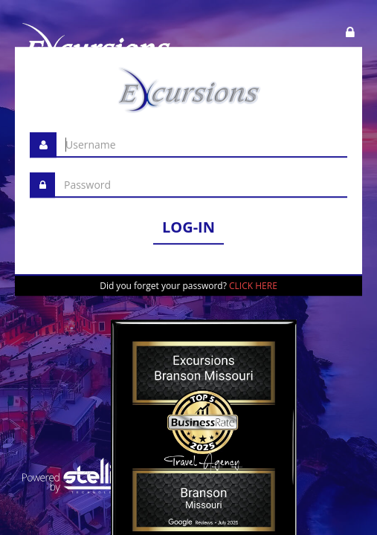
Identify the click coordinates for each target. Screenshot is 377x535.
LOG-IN (188, 227)
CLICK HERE (253, 285)
